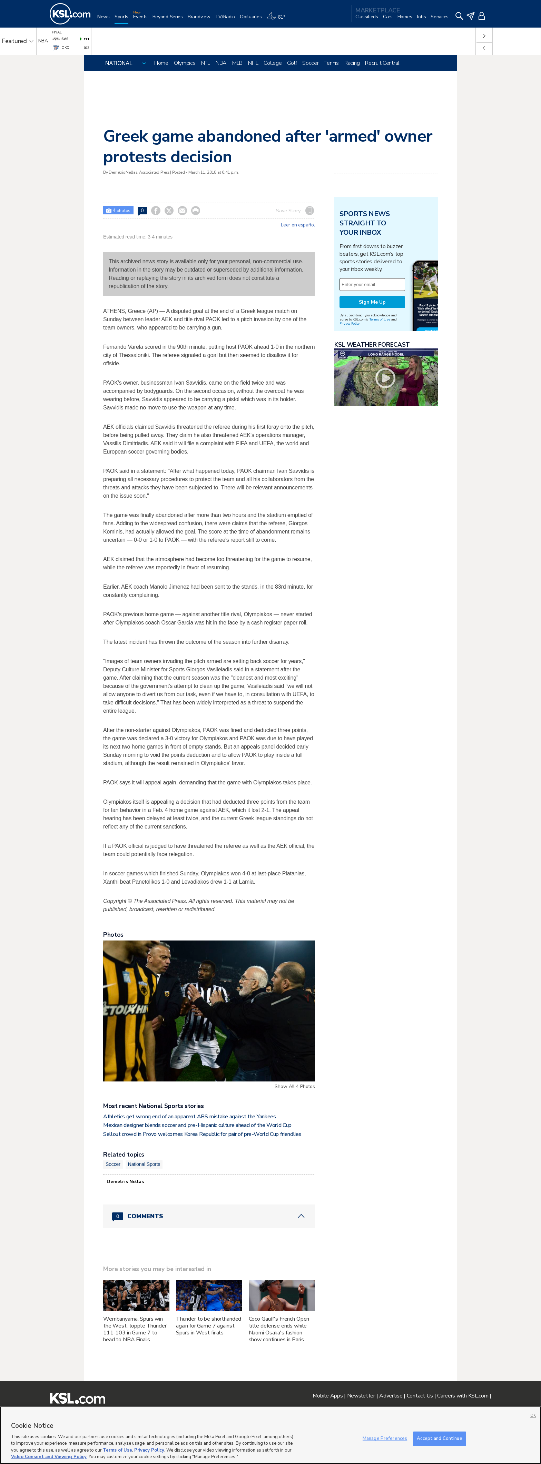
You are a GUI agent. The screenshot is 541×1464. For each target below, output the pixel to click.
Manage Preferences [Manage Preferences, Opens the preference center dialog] (385, 1438)
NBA (221, 63)
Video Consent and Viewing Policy (49, 1457)
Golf (292, 63)
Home (161, 63)
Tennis (331, 63)
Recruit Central (382, 63)
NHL (253, 63)
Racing (352, 63)
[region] (270, 1435)
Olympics (185, 63)
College (273, 63)
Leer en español (298, 225)
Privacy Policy (350, 323)
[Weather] (278, 19)
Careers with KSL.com (462, 1396)
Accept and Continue (439, 1438)
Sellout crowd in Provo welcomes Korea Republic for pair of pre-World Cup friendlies (202, 1134)
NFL (205, 63)
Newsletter (361, 1396)
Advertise (390, 1396)
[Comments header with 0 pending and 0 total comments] (209, 1216)
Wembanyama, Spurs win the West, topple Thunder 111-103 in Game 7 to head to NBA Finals (135, 1329)
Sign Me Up (372, 302)
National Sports (144, 1164)
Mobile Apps (328, 1396)
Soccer (310, 63)
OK (533, 1415)
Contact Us (420, 1396)
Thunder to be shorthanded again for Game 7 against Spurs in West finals (209, 1325)
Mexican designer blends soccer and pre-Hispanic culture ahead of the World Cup (197, 1125)
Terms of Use (379, 319)
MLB (237, 63)
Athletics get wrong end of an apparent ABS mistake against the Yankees (189, 1116)
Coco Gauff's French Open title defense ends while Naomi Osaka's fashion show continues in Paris (279, 1329)
